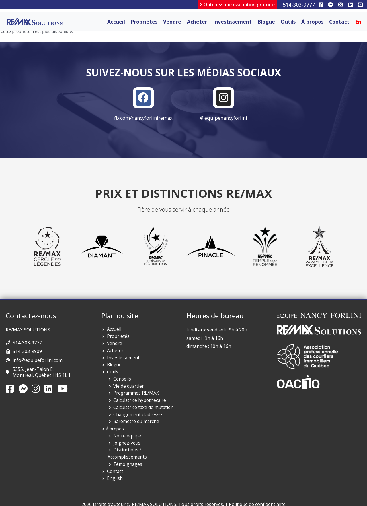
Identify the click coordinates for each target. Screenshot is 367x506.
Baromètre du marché (135, 423)
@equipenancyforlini (223, 119)
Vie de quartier (127, 387)
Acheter (197, 21)
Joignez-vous (126, 444)
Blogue (266, 21)
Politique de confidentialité (257, 499)
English (114, 473)
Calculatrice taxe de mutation (141, 409)
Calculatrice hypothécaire (137, 402)
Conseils (121, 380)
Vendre (172, 21)
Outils (288, 21)
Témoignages (126, 459)
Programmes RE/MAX (135, 395)
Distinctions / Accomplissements (145, 451)
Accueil (116, 21)
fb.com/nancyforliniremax (143, 119)
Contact (339, 21)
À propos (312, 21)
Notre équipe (126, 437)
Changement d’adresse (136, 416)
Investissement (232, 21)
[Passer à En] (358, 21)
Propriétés (144, 21)
